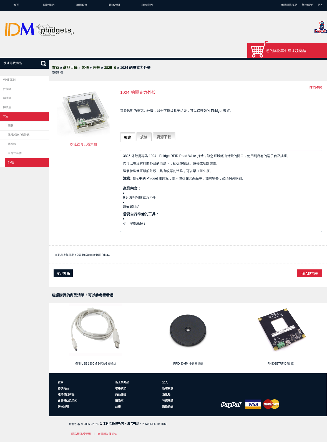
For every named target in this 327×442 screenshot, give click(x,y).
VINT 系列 (9, 79)
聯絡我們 (147, 4)
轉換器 (7, 107)
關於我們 (48, 4)
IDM (163, 424)
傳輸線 (12, 143)
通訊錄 (166, 394)
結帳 (118, 406)
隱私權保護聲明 (81, 433)
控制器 (7, 88)
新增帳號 (307, 4)
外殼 (96, 67)
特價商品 (63, 388)
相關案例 (81, 4)
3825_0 (110, 67)
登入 (320, 4)
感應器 (7, 98)
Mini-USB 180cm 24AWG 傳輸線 (95, 363)
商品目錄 (70, 67)
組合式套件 (15, 153)
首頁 (16, 4)
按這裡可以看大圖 (83, 144)
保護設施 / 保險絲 (18, 134)
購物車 (119, 400)
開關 (10, 125)
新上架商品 (122, 382)
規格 (143, 137)
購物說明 (114, 4)
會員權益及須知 (67, 400)
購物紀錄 (167, 406)
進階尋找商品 (289, 4)
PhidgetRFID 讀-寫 (281, 363)
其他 (85, 67)
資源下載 (164, 137)
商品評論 (120, 394)
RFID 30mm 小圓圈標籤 (188, 363)
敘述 (127, 137)
